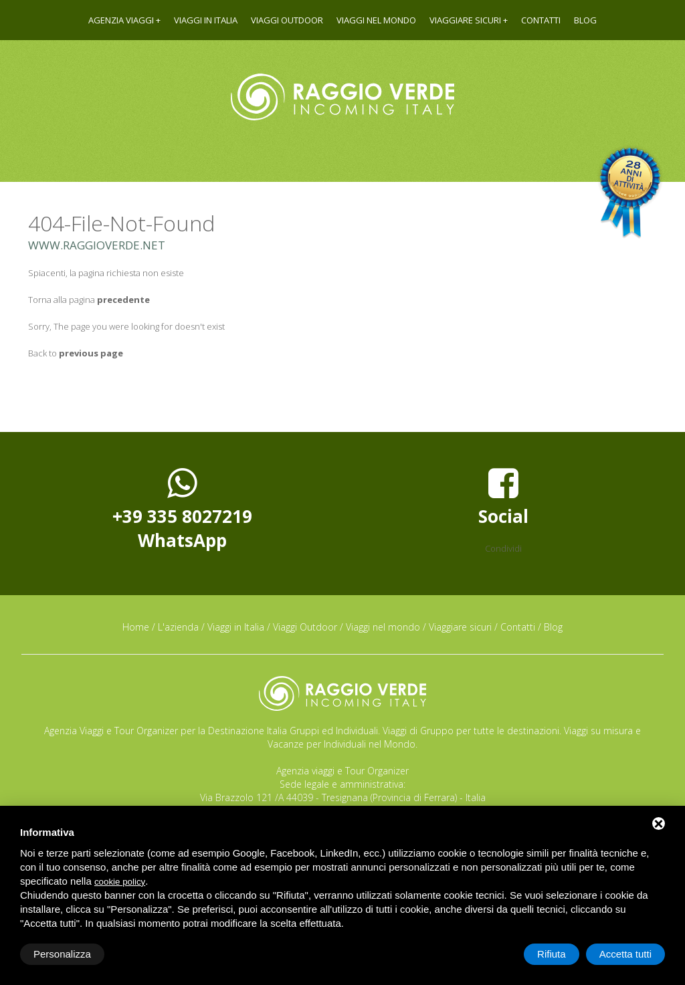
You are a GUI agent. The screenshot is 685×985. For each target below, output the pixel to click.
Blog (585, 20)
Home (135, 627)
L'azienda (178, 627)
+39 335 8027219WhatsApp (182, 508)
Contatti (541, 20)
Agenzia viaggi (121, 20)
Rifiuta (551, 954)
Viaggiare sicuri (465, 20)
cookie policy (119, 882)
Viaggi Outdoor (287, 20)
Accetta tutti (625, 954)
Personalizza (62, 954)
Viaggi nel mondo (376, 20)
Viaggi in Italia (205, 20)
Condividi (503, 548)
